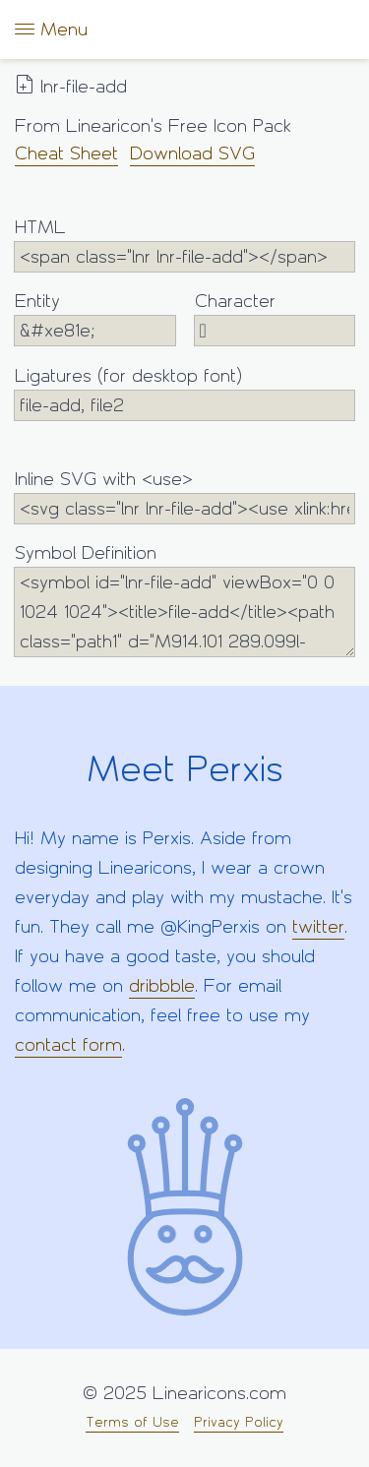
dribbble (162, 986)
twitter (318, 927)
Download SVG (192, 153)
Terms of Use (132, 1422)
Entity (95, 318)
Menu (51, 28)
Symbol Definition (184, 599)
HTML (184, 244)
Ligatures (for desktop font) (184, 393)
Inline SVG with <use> (184, 496)
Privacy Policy (238, 1422)
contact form (68, 1045)
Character (275, 318)
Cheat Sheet (66, 153)
